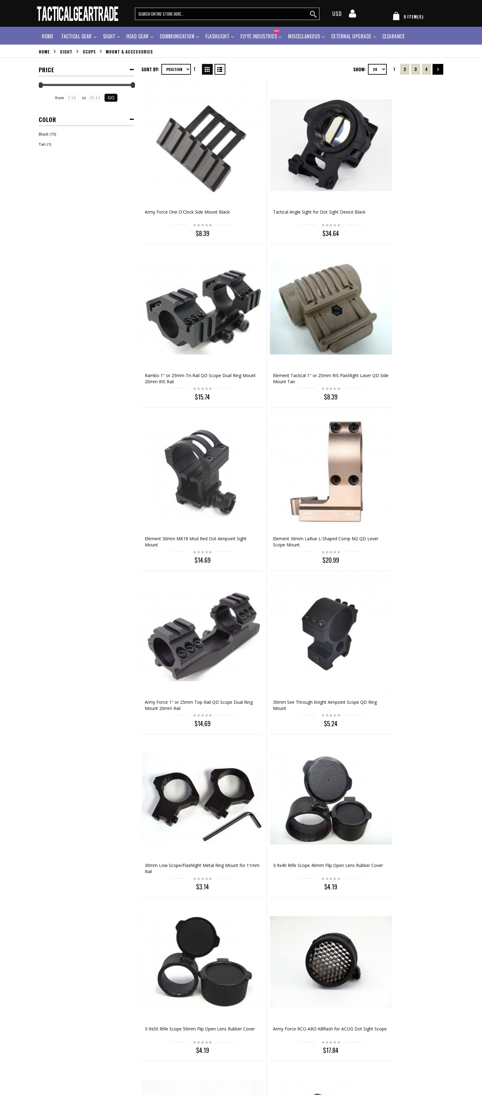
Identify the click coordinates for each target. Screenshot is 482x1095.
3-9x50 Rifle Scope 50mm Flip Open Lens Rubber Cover (328, 388)
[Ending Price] (95, 98)
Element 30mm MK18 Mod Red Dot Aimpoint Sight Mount (176, 276)
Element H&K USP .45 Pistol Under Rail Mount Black (403, 836)
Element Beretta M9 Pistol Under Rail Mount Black (248, 836)
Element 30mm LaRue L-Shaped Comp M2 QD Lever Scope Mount (254, 279)
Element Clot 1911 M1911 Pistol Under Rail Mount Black (177, 836)
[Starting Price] (73, 98)
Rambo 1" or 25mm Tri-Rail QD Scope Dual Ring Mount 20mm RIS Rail (330, 167)
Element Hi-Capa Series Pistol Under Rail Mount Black (405, 724)
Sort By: (150, 69)
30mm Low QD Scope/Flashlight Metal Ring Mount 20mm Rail (403, 615)
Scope (89, 51)
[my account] (352, 15)
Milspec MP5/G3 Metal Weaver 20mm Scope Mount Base (329, 724)
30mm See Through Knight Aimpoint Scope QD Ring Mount (407, 276)
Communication (177, 36)
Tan (42, 144)
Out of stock (330, 867)
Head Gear (137, 36)
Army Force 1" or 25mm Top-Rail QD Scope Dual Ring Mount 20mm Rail (330, 279)
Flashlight (217, 36)
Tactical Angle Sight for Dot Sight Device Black (249, 164)
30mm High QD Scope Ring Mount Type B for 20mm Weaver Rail (249, 727)
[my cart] (407, 17)
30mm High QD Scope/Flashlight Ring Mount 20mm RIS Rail (173, 727)
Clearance (393, 36)
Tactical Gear (76, 36)
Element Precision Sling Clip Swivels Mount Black (249, 500)
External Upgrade (351, 36)
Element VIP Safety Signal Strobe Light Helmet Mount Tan (330, 836)
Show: (359, 69)
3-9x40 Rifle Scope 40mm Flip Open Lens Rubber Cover (251, 388)
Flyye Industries (260, 35)
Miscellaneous (304, 36)
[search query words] (227, 14)
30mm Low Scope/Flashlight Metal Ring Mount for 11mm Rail (173, 391)
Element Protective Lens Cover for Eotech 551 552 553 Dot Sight (252, 615)
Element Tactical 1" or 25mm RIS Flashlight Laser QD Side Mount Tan (405, 167)
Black (44, 134)
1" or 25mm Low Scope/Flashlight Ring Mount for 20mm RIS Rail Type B (408, 503)
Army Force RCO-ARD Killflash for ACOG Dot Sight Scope (406, 388)
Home (44, 51)
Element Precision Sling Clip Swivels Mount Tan (326, 500)
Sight (109, 36)
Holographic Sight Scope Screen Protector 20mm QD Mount (176, 612)
